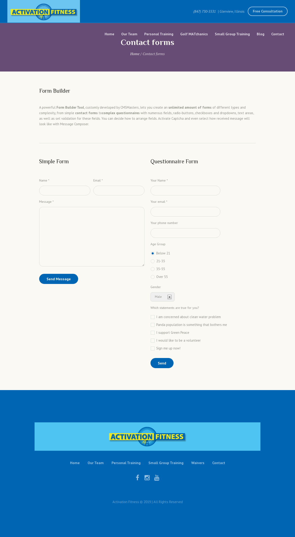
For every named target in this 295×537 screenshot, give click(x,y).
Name (44, 180)
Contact (218, 462)
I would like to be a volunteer (178, 340)
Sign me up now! (168, 348)
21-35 (160, 261)
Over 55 (162, 276)
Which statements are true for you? (174, 308)
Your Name (159, 180)
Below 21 (163, 253)
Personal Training (126, 462)
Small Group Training (165, 462)
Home (134, 53)
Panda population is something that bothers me (191, 324)
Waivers (197, 462)
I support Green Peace (172, 332)
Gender (155, 287)
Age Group (157, 244)
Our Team (96, 462)
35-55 (160, 269)
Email (98, 180)
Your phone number (164, 223)
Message (46, 202)
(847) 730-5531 (204, 11)
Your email (158, 202)
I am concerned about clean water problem (188, 317)
